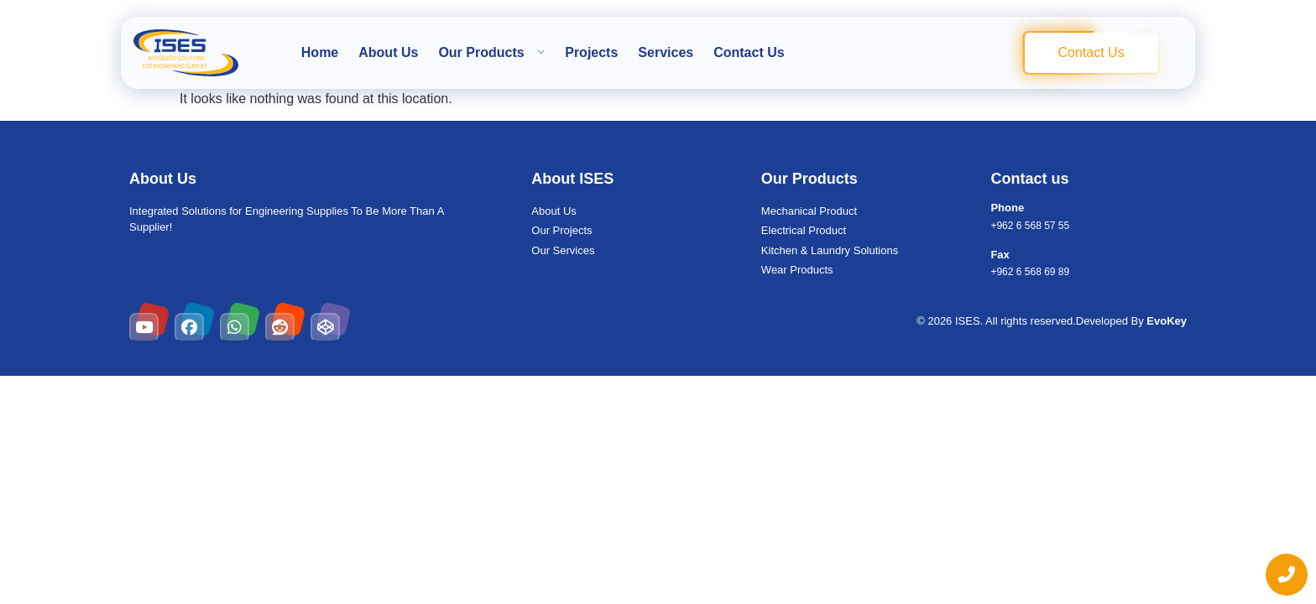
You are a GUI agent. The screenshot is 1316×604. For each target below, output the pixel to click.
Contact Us (748, 52)
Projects (591, 52)
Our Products (491, 52)
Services (665, 52)
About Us (388, 52)
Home (319, 52)
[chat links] (1287, 575)
